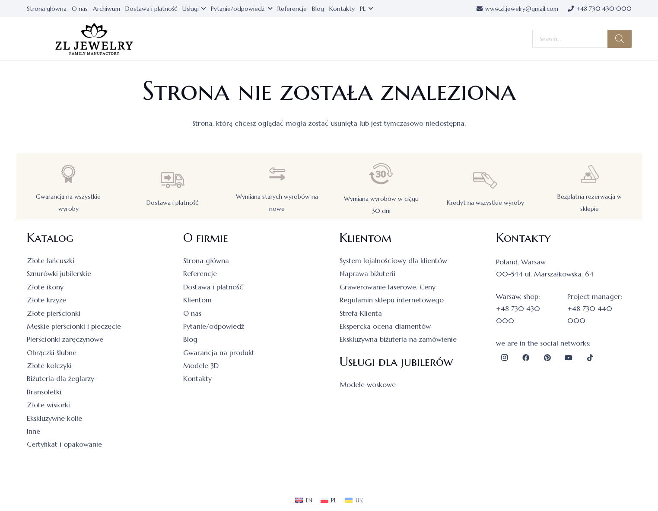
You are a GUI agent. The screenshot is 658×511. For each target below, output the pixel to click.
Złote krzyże (46, 299)
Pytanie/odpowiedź (213, 326)
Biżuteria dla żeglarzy (60, 378)
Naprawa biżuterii (367, 273)
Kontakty (197, 378)
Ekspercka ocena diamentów (385, 326)
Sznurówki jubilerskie (59, 273)
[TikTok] (590, 357)
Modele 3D (201, 365)
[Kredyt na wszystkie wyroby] (485, 180)
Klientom (197, 299)
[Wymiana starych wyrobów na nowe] (277, 174)
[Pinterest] (547, 357)
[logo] (94, 39)
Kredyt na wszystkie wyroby (485, 202)
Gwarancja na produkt (218, 352)
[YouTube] (568, 357)
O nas (192, 313)
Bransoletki (44, 391)
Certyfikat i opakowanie (64, 444)
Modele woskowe (368, 384)
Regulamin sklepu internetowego (392, 299)
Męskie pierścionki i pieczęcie (74, 326)
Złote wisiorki (48, 404)
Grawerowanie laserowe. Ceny (387, 286)
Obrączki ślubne (51, 352)
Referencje (200, 273)
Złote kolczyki (49, 365)
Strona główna (206, 260)
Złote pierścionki (53, 313)
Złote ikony (45, 286)
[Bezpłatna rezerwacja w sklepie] (590, 174)
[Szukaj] (619, 39)
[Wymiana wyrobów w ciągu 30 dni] (381, 174)
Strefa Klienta (361, 313)
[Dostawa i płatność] (172, 180)
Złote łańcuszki (50, 260)
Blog (190, 339)
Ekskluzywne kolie (54, 418)
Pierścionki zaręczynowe (65, 339)
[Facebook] (525, 357)
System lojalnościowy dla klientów (393, 260)
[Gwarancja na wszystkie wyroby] (68, 174)
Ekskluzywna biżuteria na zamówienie (398, 339)
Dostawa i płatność (172, 202)
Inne (33, 431)
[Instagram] (504, 357)
